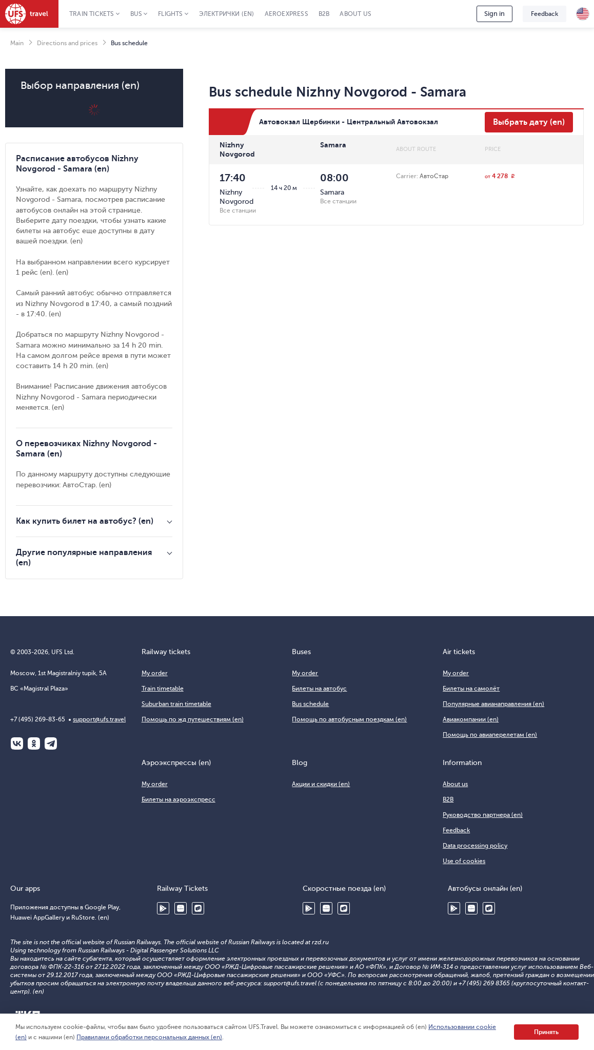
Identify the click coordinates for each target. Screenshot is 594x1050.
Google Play (163, 908)
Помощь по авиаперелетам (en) (490, 734)
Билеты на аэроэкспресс (178, 799)
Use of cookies (464, 861)
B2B (324, 13)
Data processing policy (475, 845)
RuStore (198, 908)
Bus (136, 13)
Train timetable (163, 688)
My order (155, 673)
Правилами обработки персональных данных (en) (149, 1037)
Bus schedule (310, 704)
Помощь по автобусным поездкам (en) (349, 719)
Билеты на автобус (319, 688)
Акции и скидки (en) (321, 784)
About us (355, 13)
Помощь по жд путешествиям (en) (193, 719)
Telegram (50, 743)
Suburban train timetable (176, 704)
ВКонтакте (17, 743)
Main (17, 43)
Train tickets (91, 13)
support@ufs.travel (99, 719)
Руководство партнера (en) (483, 814)
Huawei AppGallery (180, 908)
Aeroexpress (286, 13)
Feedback (544, 13)
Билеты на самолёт (471, 688)
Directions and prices (67, 43)
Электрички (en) (226, 13)
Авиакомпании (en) (471, 719)
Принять (546, 1032)
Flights (170, 13)
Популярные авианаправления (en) (493, 704)
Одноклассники (34, 743)
